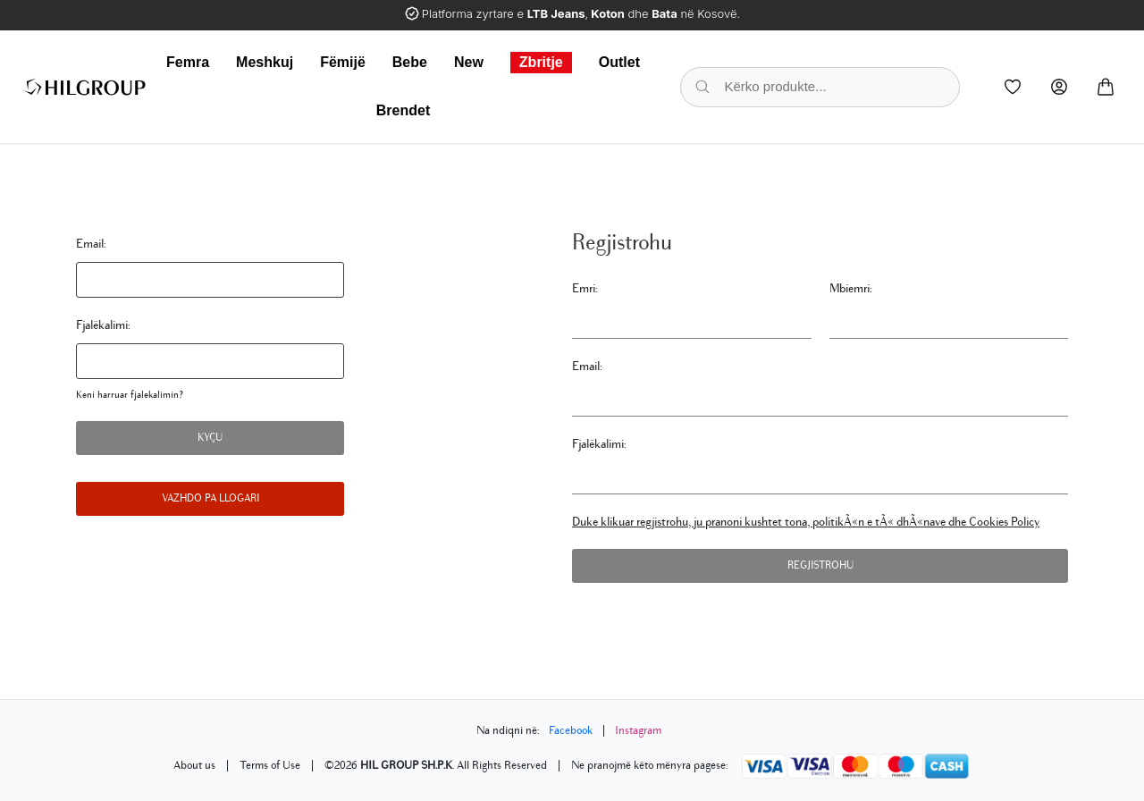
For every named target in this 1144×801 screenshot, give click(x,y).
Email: (91, 243)
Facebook (571, 730)
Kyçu (210, 437)
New (469, 62)
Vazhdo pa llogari (210, 498)
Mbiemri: (850, 288)
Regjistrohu (820, 565)
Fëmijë (343, 62)
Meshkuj (264, 62)
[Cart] (1106, 87)
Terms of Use (270, 765)
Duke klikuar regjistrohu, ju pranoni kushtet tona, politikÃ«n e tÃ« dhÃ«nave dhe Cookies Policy (805, 521)
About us (194, 765)
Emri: (585, 288)
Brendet (403, 110)
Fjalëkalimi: (103, 325)
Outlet (619, 62)
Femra (187, 62)
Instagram (638, 730)
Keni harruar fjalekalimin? (129, 394)
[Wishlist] (1013, 87)
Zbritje (541, 62)
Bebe (409, 62)
